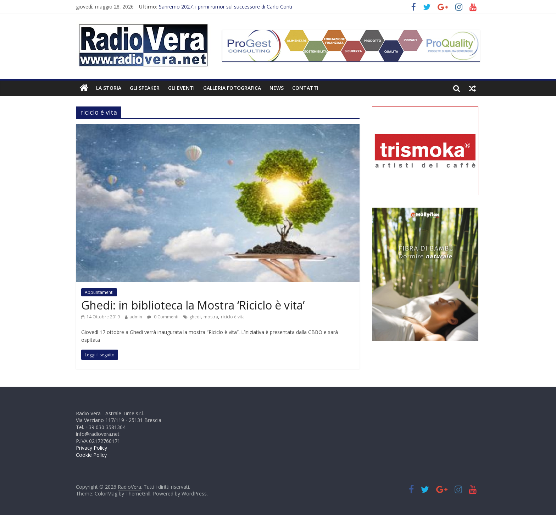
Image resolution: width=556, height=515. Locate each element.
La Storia (108, 87)
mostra (211, 317)
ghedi (195, 317)
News (276, 87)
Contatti (305, 87)
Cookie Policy (91, 454)
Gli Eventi (181, 87)
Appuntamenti (99, 292)
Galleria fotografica (232, 87)
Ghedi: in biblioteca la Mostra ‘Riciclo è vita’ (193, 305)
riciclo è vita (233, 317)
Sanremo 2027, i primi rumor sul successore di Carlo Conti (225, 6)
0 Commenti (162, 317)
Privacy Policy (91, 447)
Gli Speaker (145, 87)
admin (135, 317)
